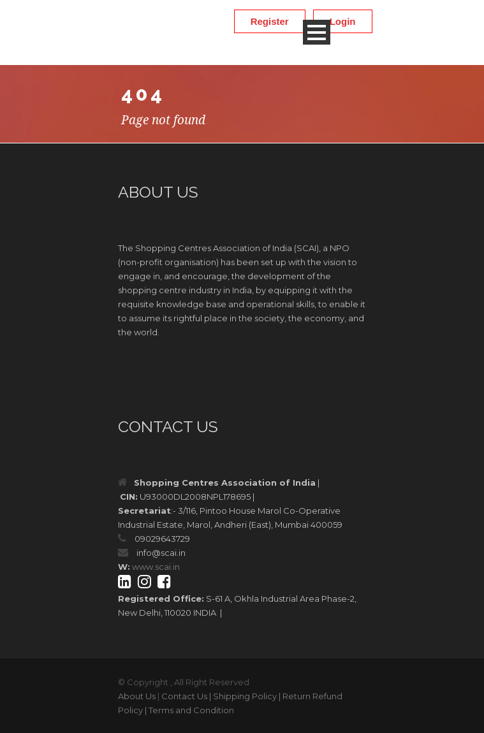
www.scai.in (156, 567)
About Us (137, 696)
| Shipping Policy (243, 696)
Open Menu (316, 32)
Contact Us (184, 696)
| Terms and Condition (189, 710)
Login (343, 21)
